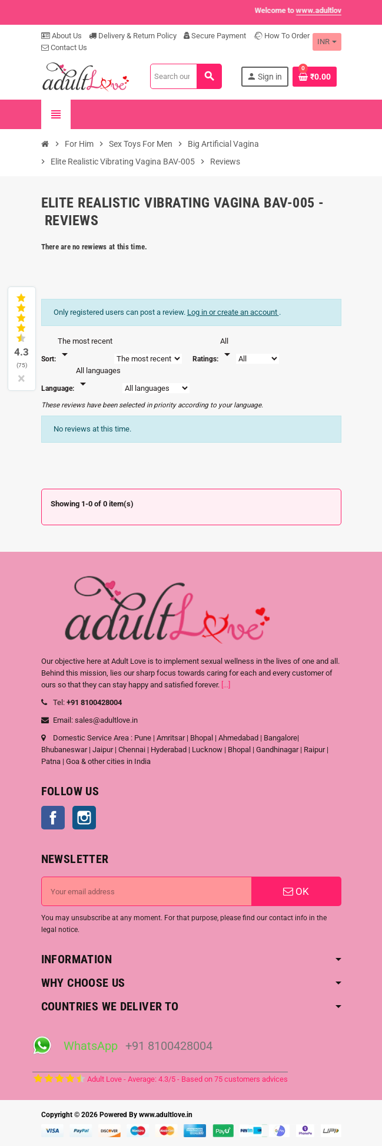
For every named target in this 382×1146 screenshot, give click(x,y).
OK (296, 891)
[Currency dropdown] (327, 42)
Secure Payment (215, 35)
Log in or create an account (233, 312)
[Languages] (98, 378)
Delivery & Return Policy (133, 35)
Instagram (84, 817)
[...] (225, 684)
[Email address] (146, 891)
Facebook (53, 817)
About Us (61, 35)
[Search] (186, 76)
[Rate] (227, 348)
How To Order (281, 35)
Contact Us (64, 47)
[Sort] (85, 348)
